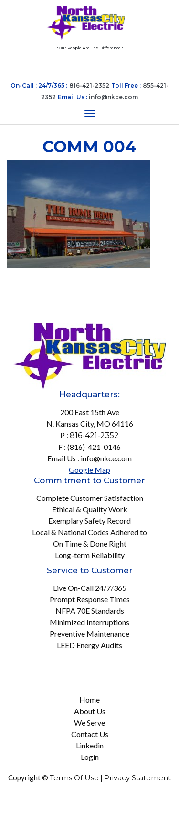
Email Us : (98, 96)
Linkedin (90, 745)
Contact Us (89, 733)
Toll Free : (126, 85)
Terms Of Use (74, 777)
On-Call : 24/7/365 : (39, 85)
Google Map (89, 469)
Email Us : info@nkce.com (89, 458)
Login (90, 756)
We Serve (89, 722)
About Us (89, 711)
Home (89, 699)
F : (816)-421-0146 (89, 446)
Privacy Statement (137, 777)
